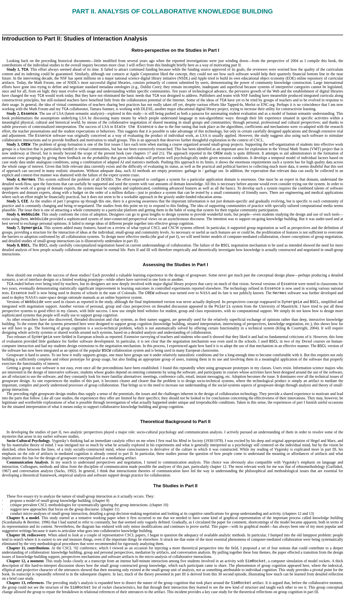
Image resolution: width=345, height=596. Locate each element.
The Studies (166, 485)
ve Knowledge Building (172, 11)
